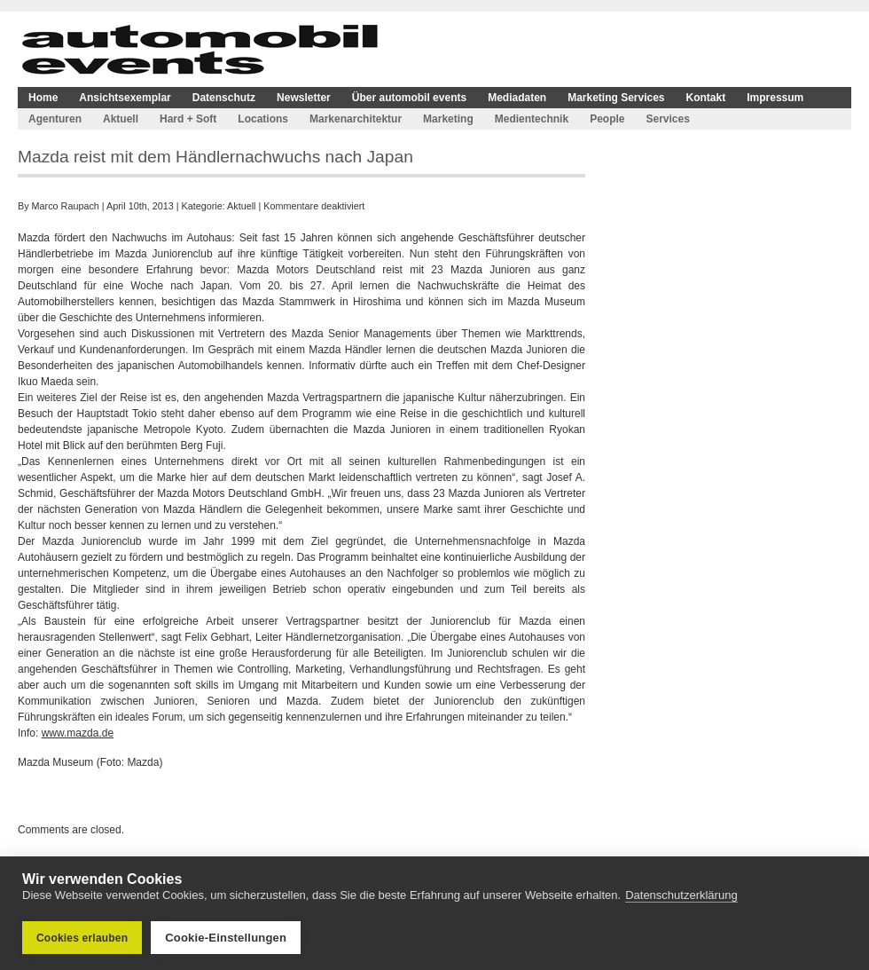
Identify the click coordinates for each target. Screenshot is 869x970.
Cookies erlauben (82, 938)
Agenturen (55, 119)
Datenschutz (223, 97)
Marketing (448, 119)
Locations (263, 119)
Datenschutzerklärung (681, 895)
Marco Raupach (65, 206)
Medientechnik (531, 119)
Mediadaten (517, 97)
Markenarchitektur (355, 119)
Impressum (775, 97)
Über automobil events (409, 97)
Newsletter (304, 97)
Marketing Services (616, 97)
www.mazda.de (78, 733)
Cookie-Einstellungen (225, 937)
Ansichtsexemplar (124, 97)
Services (667, 119)
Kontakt (706, 97)
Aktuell (120, 119)
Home (43, 97)
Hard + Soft (188, 119)
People (607, 119)
